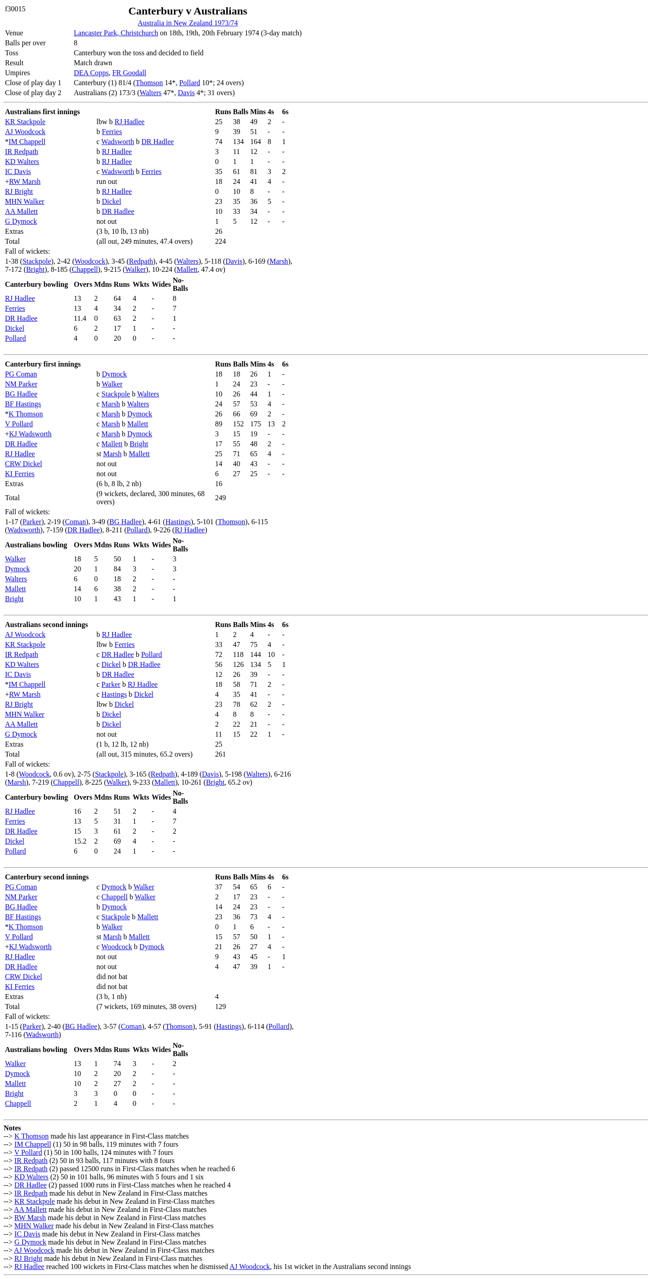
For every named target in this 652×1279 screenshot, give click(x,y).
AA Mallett (21, 211)
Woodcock (90, 261)
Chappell (85, 269)
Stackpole (37, 261)
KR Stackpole (25, 121)
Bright (35, 269)
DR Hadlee (157, 141)
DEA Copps (91, 73)
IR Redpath (21, 151)
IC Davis (18, 171)
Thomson (149, 83)
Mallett (187, 269)
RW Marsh (24, 181)
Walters (150, 93)
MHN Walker (24, 201)
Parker (32, 522)
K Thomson (26, 414)
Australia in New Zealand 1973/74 (188, 23)
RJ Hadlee (129, 121)
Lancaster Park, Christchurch (116, 33)
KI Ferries (19, 474)
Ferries (112, 131)
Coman (75, 522)
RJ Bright (19, 191)
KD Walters (22, 161)
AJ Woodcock (25, 131)
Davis (186, 93)
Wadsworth (117, 141)
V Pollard (19, 424)
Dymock (114, 374)
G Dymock (21, 221)
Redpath (141, 261)
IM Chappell (27, 141)
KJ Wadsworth (30, 434)
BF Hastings (23, 404)
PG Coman (21, 374)
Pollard (189, 83)
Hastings (178, 522)
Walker (135, 269)
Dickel (111, 201)
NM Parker (21, 384)
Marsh (278, 261)
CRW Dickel (23, 464)
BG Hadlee (21, 394)
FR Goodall (129, 73)
